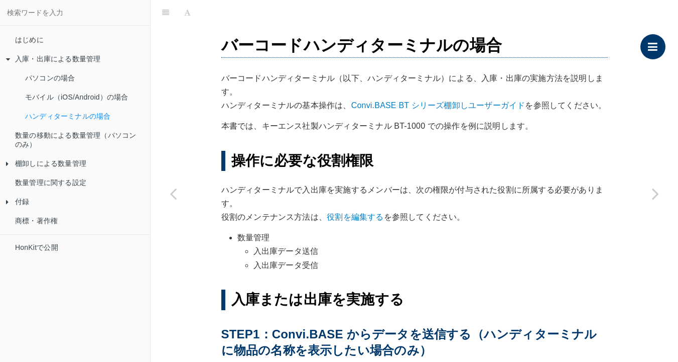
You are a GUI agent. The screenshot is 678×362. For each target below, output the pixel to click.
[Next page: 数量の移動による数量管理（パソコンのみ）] (655, 193)
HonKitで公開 (36, 247)
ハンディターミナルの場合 (67, 116)
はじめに (29, 40)
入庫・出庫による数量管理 (53, 59)
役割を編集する (355, 217)
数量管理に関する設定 (50, 182)
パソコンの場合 (50, 78)
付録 (17, 202)
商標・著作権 (36, 221)
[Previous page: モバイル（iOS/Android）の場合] (173, 193)
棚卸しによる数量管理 (46, 163)
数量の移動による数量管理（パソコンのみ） (75, 139)
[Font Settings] (187, 12)
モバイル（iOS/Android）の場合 (76, 97)
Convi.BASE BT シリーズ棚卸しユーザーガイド (438, 105)
